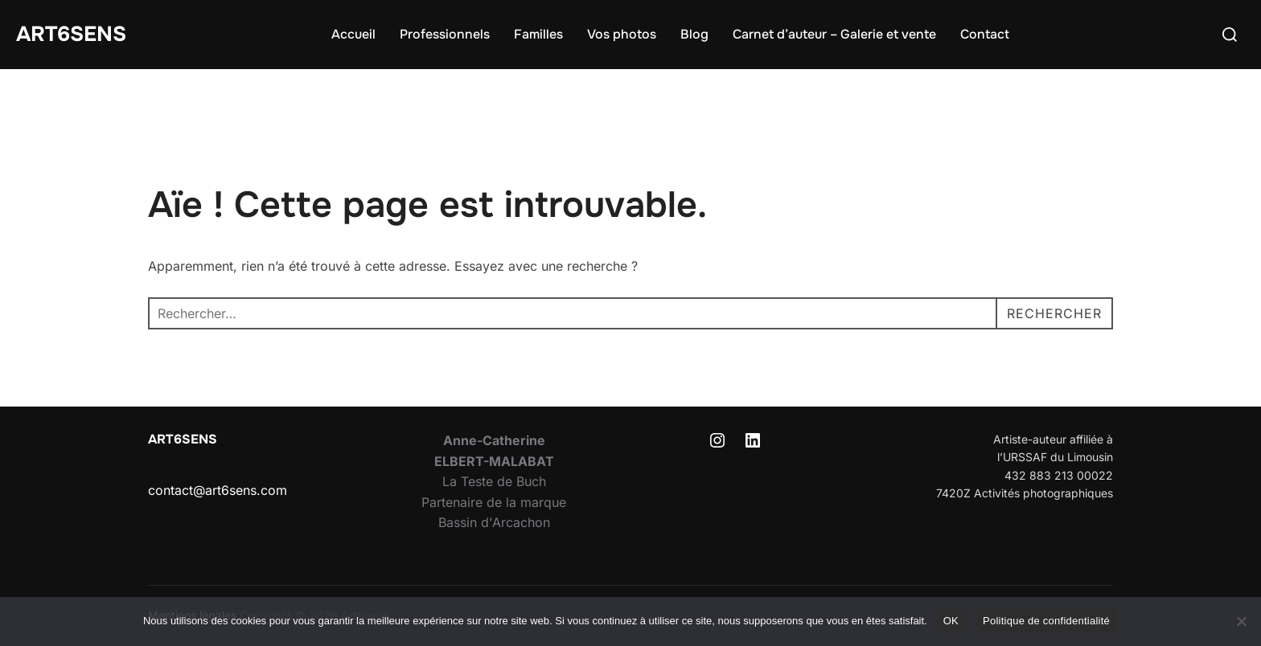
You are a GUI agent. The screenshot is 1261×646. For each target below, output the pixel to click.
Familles (538, 34)
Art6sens (71, 34)
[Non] (1241, 621)
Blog (694, 34)
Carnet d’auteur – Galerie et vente (834, 34)
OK (951, 621)
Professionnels (445, 34)
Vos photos (621, 34)
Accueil (353, 34)
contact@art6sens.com (217, 490)
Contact (984, 34)
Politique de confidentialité (1046, 621)
